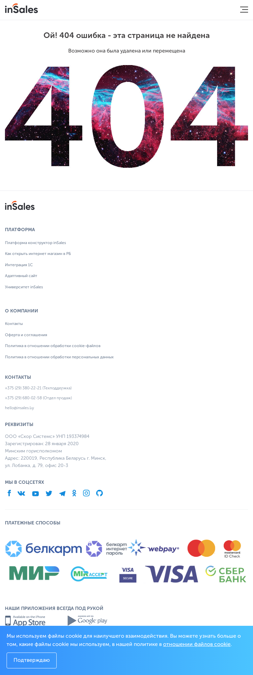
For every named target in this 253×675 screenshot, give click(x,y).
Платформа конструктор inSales (35, 243)
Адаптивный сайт (21, 276)
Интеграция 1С (19, 265)
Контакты (14, 324)
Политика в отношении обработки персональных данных (59, 357)
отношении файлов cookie (197, 644)
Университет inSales (24, 287)
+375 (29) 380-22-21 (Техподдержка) (38, 388)
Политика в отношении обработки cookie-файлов (52, 346)
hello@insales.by (19, 408)
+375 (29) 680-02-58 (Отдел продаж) (38, 398)
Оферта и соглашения (26, 335)
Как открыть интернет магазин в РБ (38, 254)
